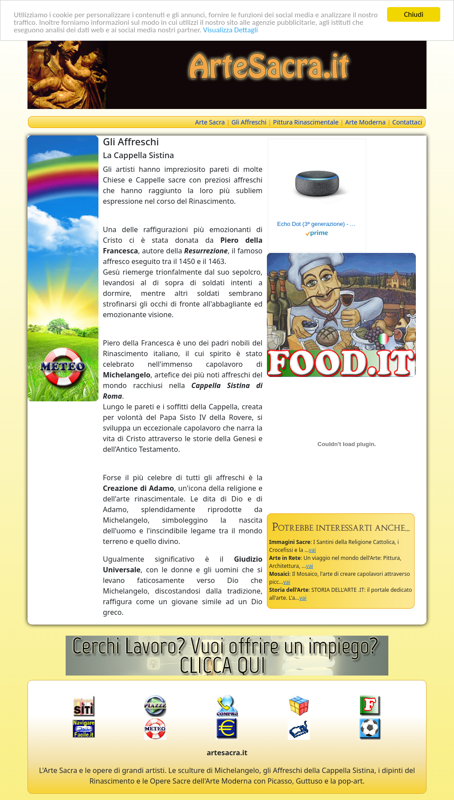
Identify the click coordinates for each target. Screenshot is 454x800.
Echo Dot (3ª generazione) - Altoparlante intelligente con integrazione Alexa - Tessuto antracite (317, 224)
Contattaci (407, 122)
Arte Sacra (210, 122)
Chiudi (413, 14)
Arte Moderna (365, 122)
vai (312, 550)
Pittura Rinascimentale (306, 122)
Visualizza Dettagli (230, 29)
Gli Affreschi (248, 122)
